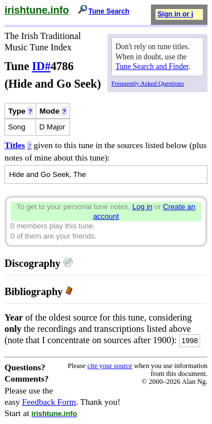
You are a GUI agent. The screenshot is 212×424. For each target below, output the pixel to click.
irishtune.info (37, 10)
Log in (142, 206)
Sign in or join (180, 14)
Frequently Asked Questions (147, 83)
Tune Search (108, 11)
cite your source (109, 366)
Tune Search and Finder (151, 66)
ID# (41, 66)
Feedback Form (49, 401)
